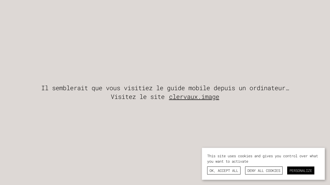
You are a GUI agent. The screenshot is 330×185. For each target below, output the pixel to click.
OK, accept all (223, 170)
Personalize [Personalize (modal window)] (300, 170)
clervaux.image (194, 96)
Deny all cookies (263, 170)
